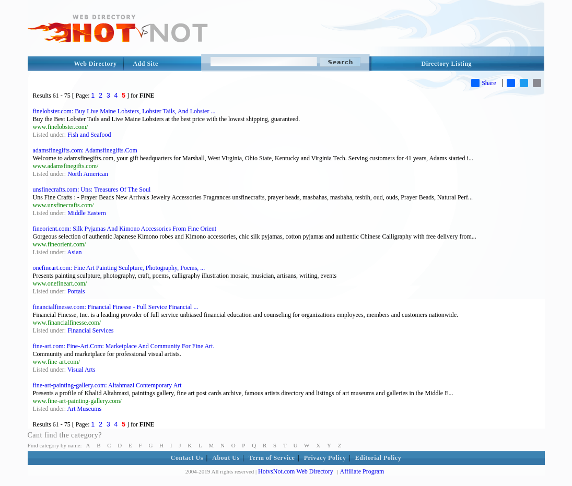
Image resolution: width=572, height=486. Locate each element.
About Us (225, 457)
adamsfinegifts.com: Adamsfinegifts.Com (85, 150)
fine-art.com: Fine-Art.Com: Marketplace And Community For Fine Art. (124, 346)
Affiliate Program (362, 471)
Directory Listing (447, 63)
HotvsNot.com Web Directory (295, 471)
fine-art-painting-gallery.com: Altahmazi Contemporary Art (107, 385)
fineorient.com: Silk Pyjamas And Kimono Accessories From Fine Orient (125, 228)
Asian (74, 252)
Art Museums (84, 408)
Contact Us (187, 457)
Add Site (145, 63)
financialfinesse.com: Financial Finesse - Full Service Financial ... (116, 307)
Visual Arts (81, 369)
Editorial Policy (378, 457)
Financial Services (90, 330)
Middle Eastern (86, 213)
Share (483, 83)
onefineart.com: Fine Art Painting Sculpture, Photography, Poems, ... (119, 267)
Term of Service (272, 457)
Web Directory (95, 63)
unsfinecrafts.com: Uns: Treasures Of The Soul (92, 189)
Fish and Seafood (89, 134)
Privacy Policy (325, 457)
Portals (76, 291)
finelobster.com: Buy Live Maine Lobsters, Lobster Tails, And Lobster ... (124, 111)
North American (87, 173)
